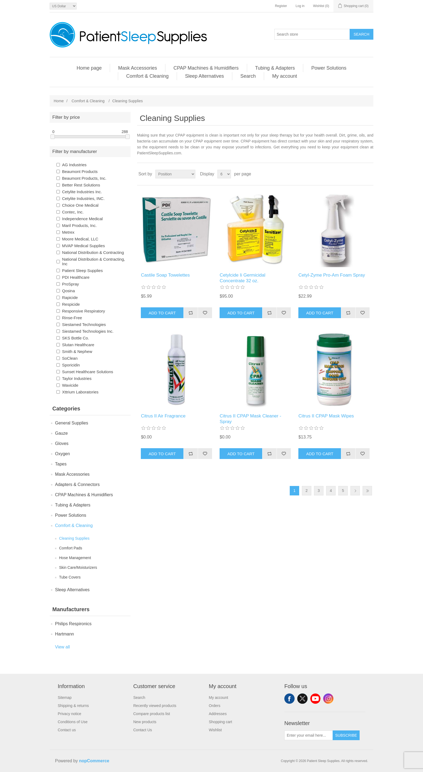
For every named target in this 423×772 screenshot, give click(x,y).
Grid (359, 174)
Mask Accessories (137, 68)
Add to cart (162, 313)
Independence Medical (82, 218)
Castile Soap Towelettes (165, 275)
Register (281, 6)
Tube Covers (70, 577)
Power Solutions (328, 68)
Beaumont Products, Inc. (84, 178)
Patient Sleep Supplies (82, 270)
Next (355, 490)
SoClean (70, 358)
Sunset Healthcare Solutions (87, 371)
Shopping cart (220, 722)
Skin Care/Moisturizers (78, 567)
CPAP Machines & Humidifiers (205, 68)
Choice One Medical (80, 205)
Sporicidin (71, 365)
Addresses (218, 714)
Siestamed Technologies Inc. (88, 331)
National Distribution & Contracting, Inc (93, 261)
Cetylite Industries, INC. (83, 198)
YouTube (315, 698)
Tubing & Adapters (275, 68)
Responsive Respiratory (83, 311)
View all (62, 647)
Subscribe (346, 735)
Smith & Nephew (77, 351)
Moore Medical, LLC (80, 239)
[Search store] (312, 34)
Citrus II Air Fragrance (163, 416)
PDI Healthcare (76, 277)
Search (361, 34)
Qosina (68, 290)
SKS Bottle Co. (75, 338)
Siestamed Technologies (84, 324)
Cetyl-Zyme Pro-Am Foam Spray (331, 275)
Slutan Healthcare (78, 344)
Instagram (328, 698)
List (369, 174)
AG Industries (74, 164)
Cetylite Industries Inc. (82, 191)
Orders (214, 705)
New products (144, 722)
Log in (300, 6)
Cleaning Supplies (74, 538)
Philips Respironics (73, 623)
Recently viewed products (154, 705)
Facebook (289, 698)
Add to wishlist (205, 312)
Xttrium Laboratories (80, 392)
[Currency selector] (63, 6)
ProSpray (70, 284)
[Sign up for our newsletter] (308, 735)
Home (59, 101)
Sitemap (64, 697)
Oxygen (62, 453)
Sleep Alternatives (204, 76)
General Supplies (71, 423)
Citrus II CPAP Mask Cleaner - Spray (250, 418)
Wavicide (70, 385)
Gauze (61, 433)
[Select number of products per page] (224, 174)
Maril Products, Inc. (79, 225)
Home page (89, 68)
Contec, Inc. (73, 212)
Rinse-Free (72, 317)
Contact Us (142, 730)
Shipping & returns (73, 705)
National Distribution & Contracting (93, 252)
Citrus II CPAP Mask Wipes (326, 416)
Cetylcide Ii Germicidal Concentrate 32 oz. (242, 278)
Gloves (62, 443)
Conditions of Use (73, 722)
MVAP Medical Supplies (83, 245)
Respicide (71, 304)
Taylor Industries (76, 378)
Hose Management (75, 558)
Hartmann (64, 634)
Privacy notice (69, 714)
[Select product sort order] (175, 174)
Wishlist (215, 730)
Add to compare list (190, 312)
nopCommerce (94, 761)
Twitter (302, 698)
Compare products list (151, 714)
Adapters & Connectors (77, 484)
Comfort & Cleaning (147, 76)
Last (367, 490)
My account (284, 76)
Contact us (67, 730)
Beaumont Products (80, 171)
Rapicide (70, 297)
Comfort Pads (70, 548)
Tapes (61, 464)
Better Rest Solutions (81, 185)
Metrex (68, 232)
